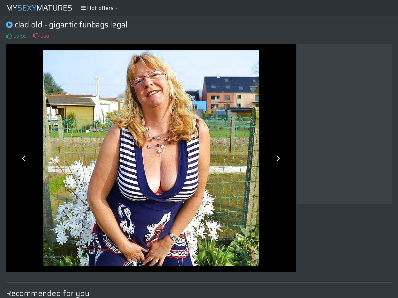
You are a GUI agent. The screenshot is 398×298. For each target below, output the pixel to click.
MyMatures (39, 8)
